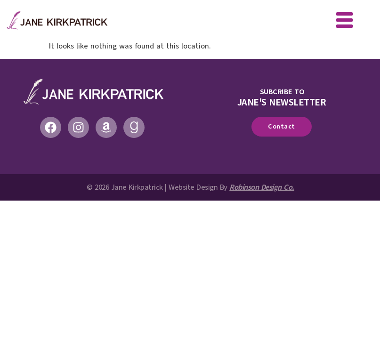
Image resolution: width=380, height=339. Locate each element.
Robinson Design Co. (261, 187)
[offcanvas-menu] (344, 21)
